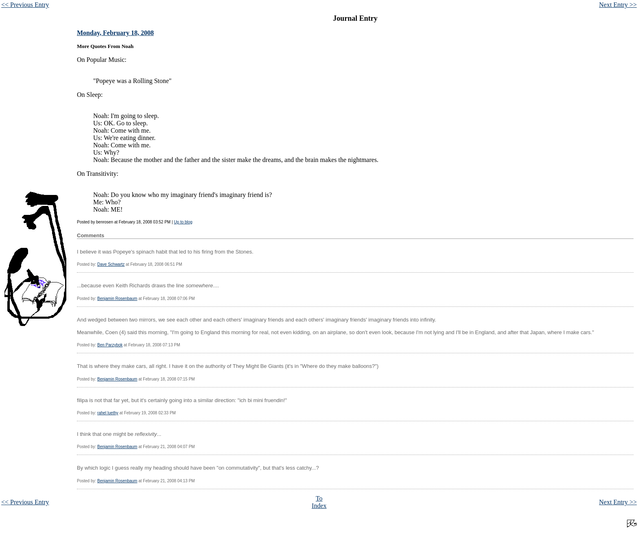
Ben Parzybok (109, 345)
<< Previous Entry (25, 4)
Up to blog (183, 222)
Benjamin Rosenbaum (117, 298)
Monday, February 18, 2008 (115, 32)
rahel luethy (107, 413)
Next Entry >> (618, 4)
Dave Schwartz (111, 264)
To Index (319, 502)
